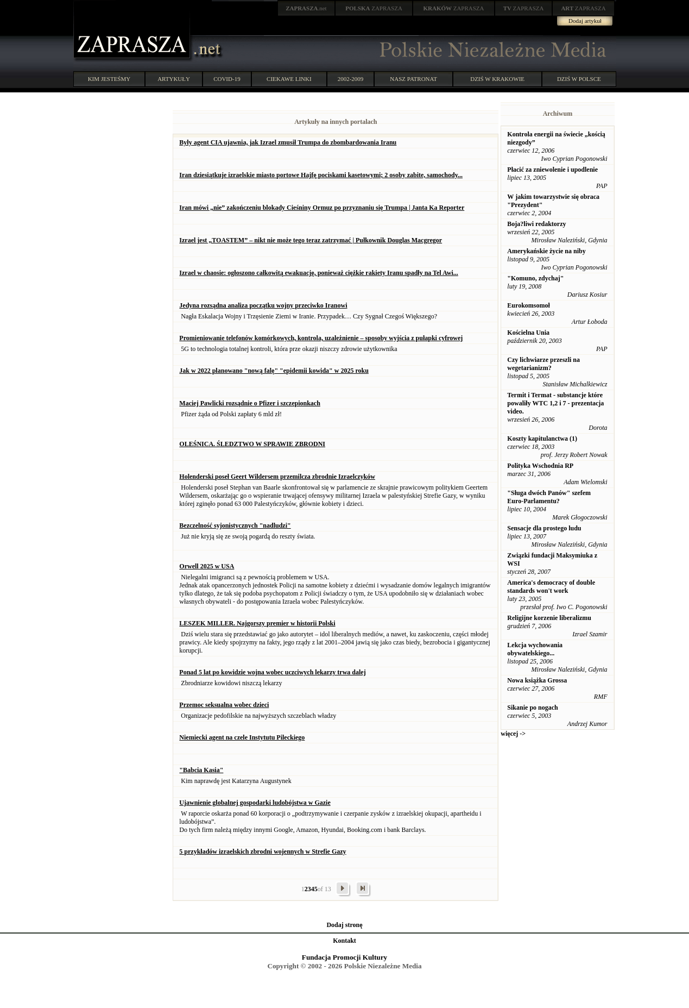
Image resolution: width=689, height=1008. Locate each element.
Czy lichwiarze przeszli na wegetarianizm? (543, 364)
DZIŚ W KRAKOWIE (497, 79)
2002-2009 (351, 79)
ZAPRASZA (373, 8)
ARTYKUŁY (173, 79)
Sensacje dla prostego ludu (544, 528)
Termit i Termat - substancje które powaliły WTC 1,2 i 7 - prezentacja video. (555, 403)
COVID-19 (227, 79)
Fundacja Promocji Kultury (344, 957)
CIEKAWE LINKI (289, 79)
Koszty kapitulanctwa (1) (542, 438)
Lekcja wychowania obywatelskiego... (534, 649)
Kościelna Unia (528, 332)
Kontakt (344, 940)
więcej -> (513, 733)
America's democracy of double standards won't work (551, 586)
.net (306, 8)
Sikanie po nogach (532, 707)
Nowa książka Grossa (537, 680)
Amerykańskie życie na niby (546, 251)
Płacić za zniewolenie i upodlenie (552, 169)
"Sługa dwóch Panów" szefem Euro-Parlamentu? (549, 497)
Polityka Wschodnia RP (540, 465)
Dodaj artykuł (585, 20)
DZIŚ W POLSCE (579, 79)
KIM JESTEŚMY (109, 79)
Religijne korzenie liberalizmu (549, 618)
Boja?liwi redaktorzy (536, 224)
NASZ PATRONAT (413, 79)
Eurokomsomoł (528, 305)
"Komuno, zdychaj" (535, 278)
